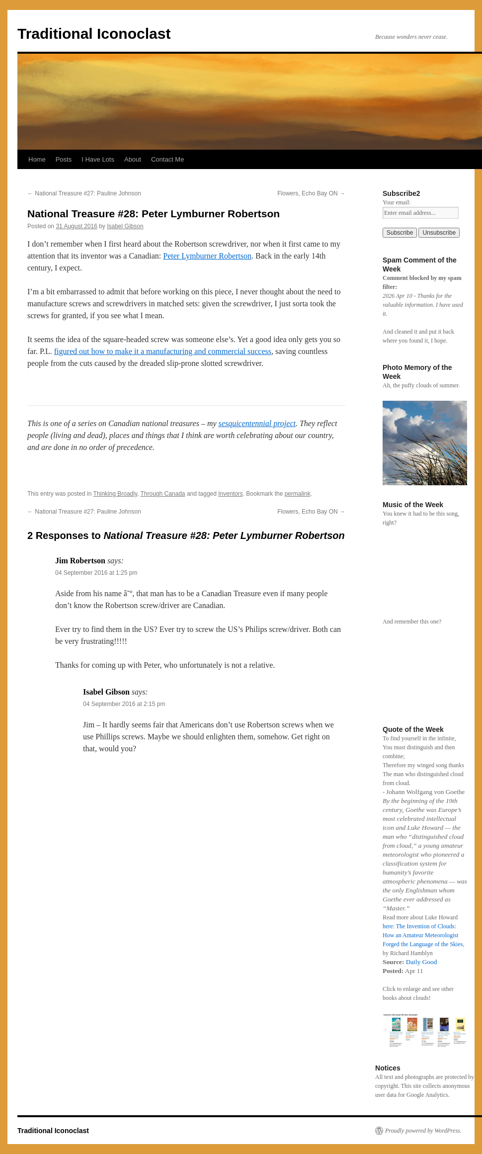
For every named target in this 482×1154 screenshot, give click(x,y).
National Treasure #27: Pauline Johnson (84, 193)
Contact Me (167, 159)
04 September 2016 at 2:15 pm (124, 704)
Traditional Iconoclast (93, 33)
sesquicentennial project (257, 423)
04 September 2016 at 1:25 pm (96, 572)
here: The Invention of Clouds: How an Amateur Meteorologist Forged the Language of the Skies (423, 935)
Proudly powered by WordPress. (423, 1130)
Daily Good (421, 962)
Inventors (230, 493)
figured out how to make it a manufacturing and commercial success (162, 351)
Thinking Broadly (115, 493)
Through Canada (162, 493)
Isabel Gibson (125, 226)
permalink (298, 493)
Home (37, 159)
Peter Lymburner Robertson (207, 256)
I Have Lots (97, 159)
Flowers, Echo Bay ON (311, 193)
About (132, 159)
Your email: (396, 202)
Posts (64, 159)
